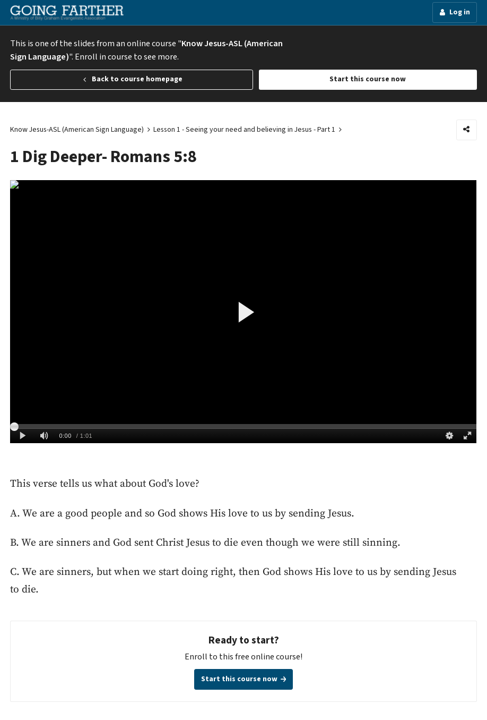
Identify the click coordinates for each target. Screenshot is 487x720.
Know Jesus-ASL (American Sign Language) (77, 129)
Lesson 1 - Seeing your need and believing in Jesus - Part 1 (244, 129)
